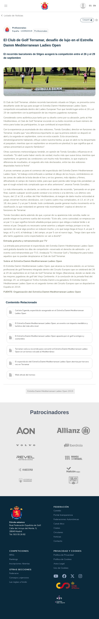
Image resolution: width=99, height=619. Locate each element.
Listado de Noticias (12, 15)
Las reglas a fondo (18, 582)
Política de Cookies (63, 559)
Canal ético (59, 523)
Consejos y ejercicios (19, 577)
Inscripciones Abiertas (19, 563)
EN (94, 5)
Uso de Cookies (61, 567)
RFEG (11, 554)
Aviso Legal (59, 563)
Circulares (58, 532)
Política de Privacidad (64, 554)
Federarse (14, 573)
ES (90, 5)
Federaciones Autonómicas (66, 519)
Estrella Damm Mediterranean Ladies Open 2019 (50, 391)
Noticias (57, 536)
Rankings (13, 559)
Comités (57, 510)
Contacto (58, 541)
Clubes (57, 528)
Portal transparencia (63, 515)
